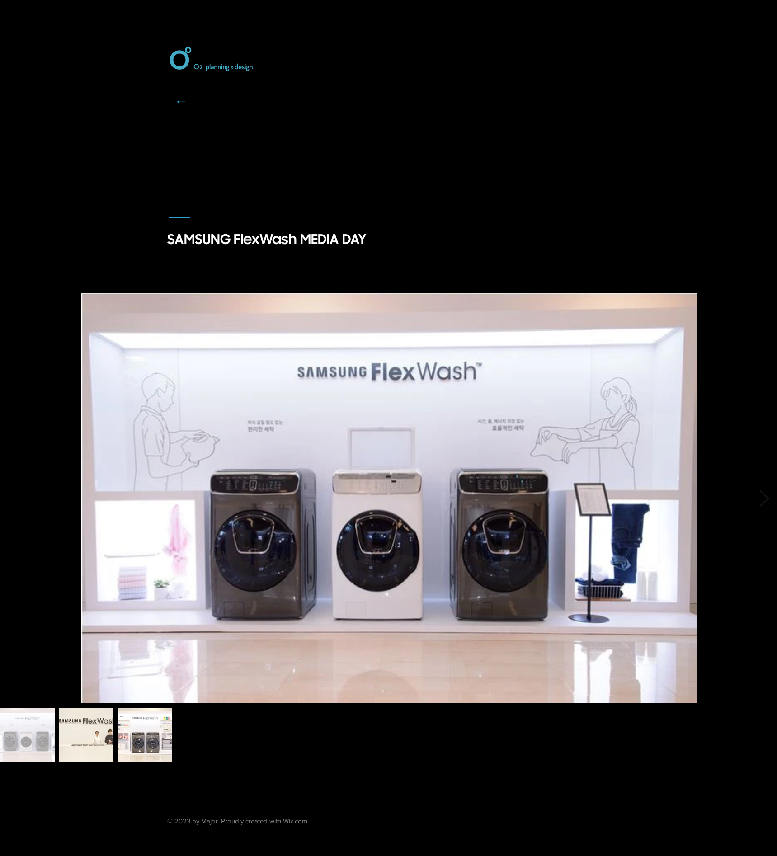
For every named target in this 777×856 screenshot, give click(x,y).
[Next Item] (764, 498)
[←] (181, 100)
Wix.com (295, 821)
